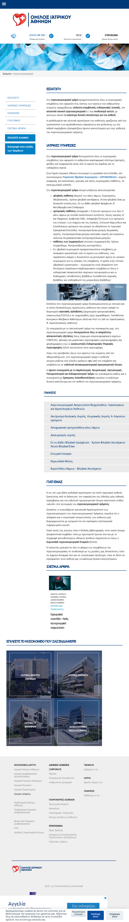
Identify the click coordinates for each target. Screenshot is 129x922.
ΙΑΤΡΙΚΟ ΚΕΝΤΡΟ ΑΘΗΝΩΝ (30, 677)
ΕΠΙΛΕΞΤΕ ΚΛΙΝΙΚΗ (18, 137)
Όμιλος (53, 773)
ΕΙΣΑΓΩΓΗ (13, 97)
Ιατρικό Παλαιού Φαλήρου (28, 780)
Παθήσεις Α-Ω (91, 795)
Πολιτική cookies (58, 841)
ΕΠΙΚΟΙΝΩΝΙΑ (111, 35)
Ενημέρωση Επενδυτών (61, 778)
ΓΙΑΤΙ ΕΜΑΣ (14, 120)
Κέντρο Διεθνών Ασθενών (63, 817)
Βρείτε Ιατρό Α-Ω (93, 782)
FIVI (16, 828)
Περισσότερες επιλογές (78, 913)
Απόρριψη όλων (115, 915)
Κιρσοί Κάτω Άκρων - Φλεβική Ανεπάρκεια (76, 468)
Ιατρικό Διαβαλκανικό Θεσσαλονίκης (25, 775)
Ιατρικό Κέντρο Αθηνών (26, 769)
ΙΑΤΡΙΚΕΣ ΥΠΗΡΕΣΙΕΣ (19, 105)
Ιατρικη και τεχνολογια (56, 608)
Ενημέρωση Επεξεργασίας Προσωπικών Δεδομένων (63, 836)
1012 (78, 35)
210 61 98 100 (37, 35)
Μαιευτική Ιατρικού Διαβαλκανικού (24, 822)
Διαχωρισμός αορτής (63, 435)
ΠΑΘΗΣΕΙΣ (13, 113)
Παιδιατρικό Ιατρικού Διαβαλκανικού (25, 811)
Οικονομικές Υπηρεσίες (61, 812)
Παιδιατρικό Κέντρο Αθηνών (24, 804)
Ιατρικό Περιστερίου (25, 789)
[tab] (86, 407)
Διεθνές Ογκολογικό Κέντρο (29, 832)
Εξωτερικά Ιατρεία (58, 804)
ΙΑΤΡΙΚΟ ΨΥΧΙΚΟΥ (78, 675)
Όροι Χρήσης (56, 830)
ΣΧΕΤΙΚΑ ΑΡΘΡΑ (17, 128)
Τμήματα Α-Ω (91, 769)
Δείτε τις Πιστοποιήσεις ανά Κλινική (64, 886)
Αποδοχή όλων (95, 915)
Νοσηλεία (54, 808)
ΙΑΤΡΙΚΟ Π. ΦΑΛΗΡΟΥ (30, 725)
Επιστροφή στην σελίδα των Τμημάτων (20, 148)
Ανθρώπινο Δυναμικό (60, 782)
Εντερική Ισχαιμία (61, 453)
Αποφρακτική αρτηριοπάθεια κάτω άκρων (75, 427)
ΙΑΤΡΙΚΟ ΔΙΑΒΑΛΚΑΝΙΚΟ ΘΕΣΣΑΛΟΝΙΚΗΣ (78, 727)
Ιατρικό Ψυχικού (22, 785)
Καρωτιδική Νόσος (62, 461)
